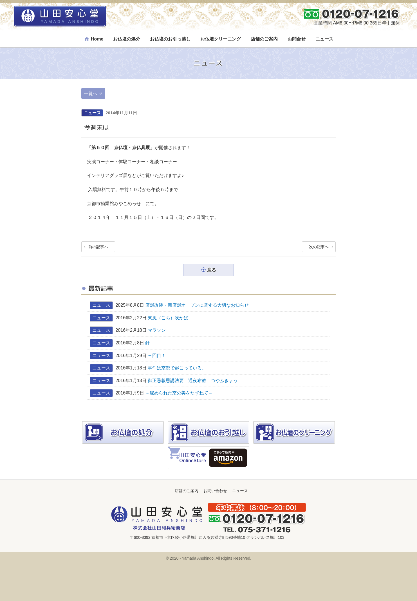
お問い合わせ (215, 491)
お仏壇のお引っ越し (170, 39)
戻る (211, 270)
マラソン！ (159, 330)
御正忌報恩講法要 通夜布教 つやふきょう (193, 380)
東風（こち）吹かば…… (175, 318)
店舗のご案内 (264, 39)
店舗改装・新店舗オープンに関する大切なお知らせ (197, 305)
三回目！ (157, 355)
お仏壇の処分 (126, 39)
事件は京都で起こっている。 (177, 368)
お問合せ (297, 39)
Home (97, 39)
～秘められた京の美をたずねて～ (179, 393)
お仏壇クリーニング (220, 39)
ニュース (324, 39)
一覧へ (90, 93)
